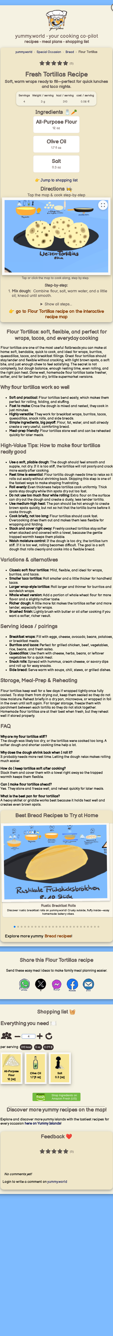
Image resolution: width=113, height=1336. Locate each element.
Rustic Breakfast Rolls (58, 906)
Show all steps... (58, 304)
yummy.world (23, 52)
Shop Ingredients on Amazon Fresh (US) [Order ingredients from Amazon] (64, 1097)
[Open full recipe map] (103, 205)
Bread (69, 52)
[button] (14, 927)
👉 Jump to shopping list (56, 180)
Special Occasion (49, 52)
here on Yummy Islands (43, 1124)
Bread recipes (57, 936)
